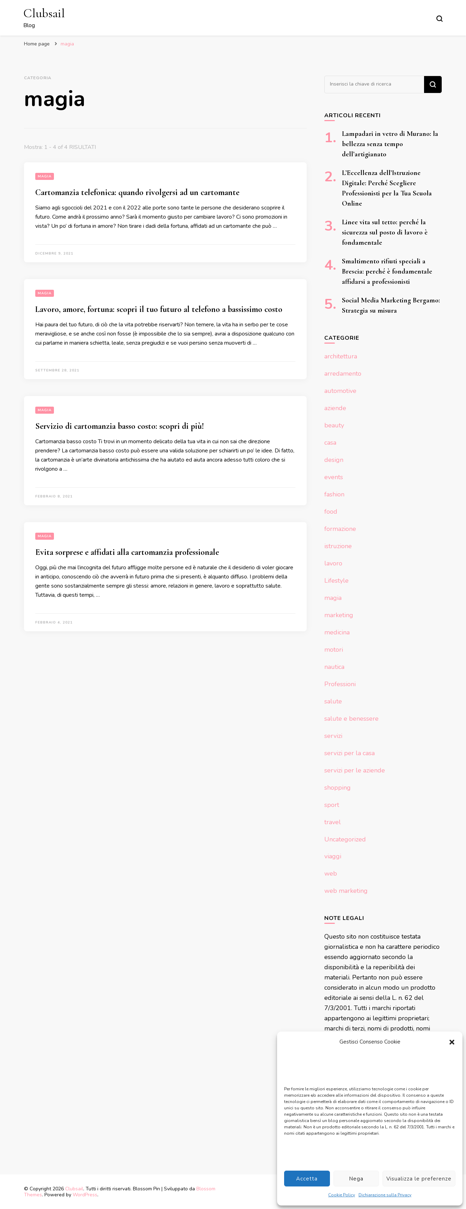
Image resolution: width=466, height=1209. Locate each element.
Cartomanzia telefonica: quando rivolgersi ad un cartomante (137, 192)
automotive (340, 391)
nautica (334, 667)
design (333, 460)
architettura (340, 356)
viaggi (332, 856)
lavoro (333, 563)
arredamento (342, 373)
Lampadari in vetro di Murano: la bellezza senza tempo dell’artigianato (390, 144)
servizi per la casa (349, 753)
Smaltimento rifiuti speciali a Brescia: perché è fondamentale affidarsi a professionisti (387, 271)
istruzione (338, 546)
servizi (333, 736)
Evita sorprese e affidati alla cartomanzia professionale (127, 552)
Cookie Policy (341, 1195)
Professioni (340, 684)
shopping (337, 787)
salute (333, 701)
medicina (337, 632)
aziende (335, 408)
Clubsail (44, 13)
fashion (334, 494)
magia (44, 176)
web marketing (346, 891)
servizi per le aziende (354, 770)
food (330, 511)
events (333, 477)
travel (332, 822)
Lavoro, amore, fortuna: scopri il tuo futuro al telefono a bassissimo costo (158, 309)
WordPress (85, 1194)
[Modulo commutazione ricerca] (439, 18)
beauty (334, 425)
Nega (356, 1178)
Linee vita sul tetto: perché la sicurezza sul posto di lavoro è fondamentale (385, 232)
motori (333, 649)
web (330, 873)
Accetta (307, 1178)
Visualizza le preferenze (419, 1178)
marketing (338, 615)
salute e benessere (351, 718)
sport (331, 805)
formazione (340, 529)
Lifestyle (336, 580)
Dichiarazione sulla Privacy (384, 1195)
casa (330, 442)
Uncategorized (345, 839)
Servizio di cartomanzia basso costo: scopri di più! (119, 426)
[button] (451, 1042)
